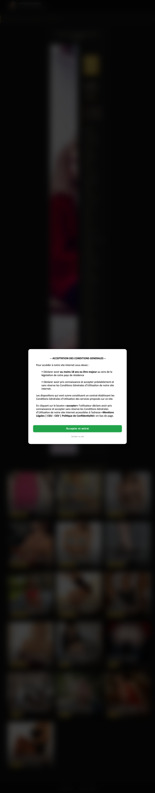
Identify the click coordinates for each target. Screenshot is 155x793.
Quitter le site (77, 436)
